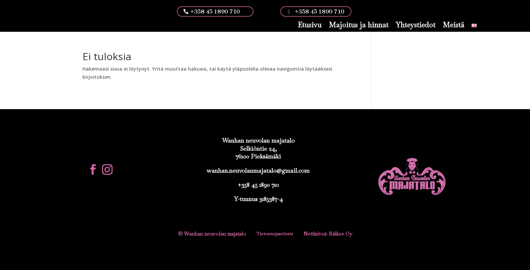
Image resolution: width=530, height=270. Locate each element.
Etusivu (309, 25)
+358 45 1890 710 (215, 11)
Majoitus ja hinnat (358, 25)
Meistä (453, 25)
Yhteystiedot (415, 25)
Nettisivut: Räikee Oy (328, 233)
